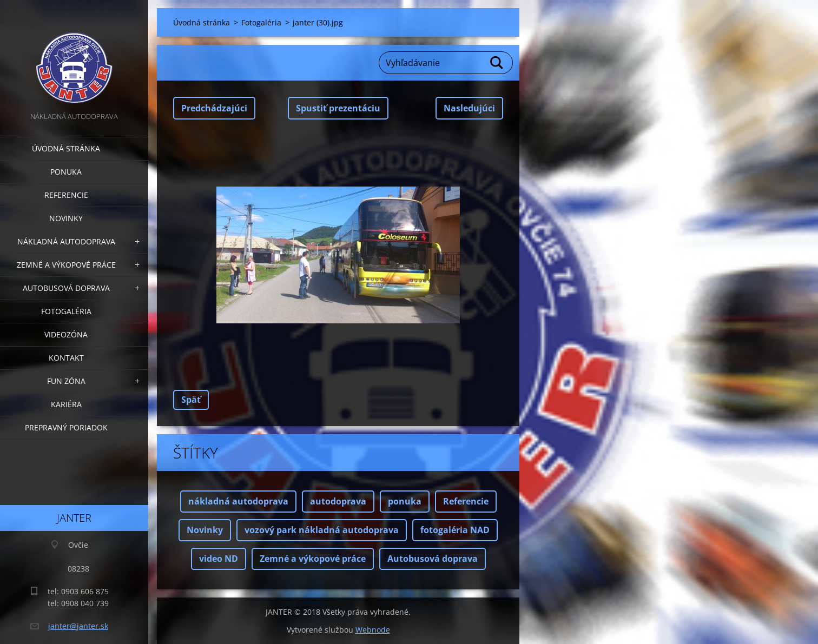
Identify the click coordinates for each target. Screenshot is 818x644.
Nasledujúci (469, 108)
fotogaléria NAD (455, 530)
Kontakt (66, 358)
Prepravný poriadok (66, 427)
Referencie (66, 195)
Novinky (66, 218)
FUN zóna (66, 381)
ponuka (404, 501)
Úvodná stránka (66, 148)
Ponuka (66, 172)
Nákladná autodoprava (66, 241)
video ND (218, 559)
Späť (191, 400)
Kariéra (66, 404)
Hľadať (497, 63)
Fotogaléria (66, 311)
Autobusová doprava (66, 288)
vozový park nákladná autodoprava (322, 530)
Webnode (372, 630)
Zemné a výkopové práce (66, 265)
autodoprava (338, 501)
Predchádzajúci (214, 108)
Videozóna (66, 334)
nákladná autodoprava (238, 501)
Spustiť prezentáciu (338, 108)
